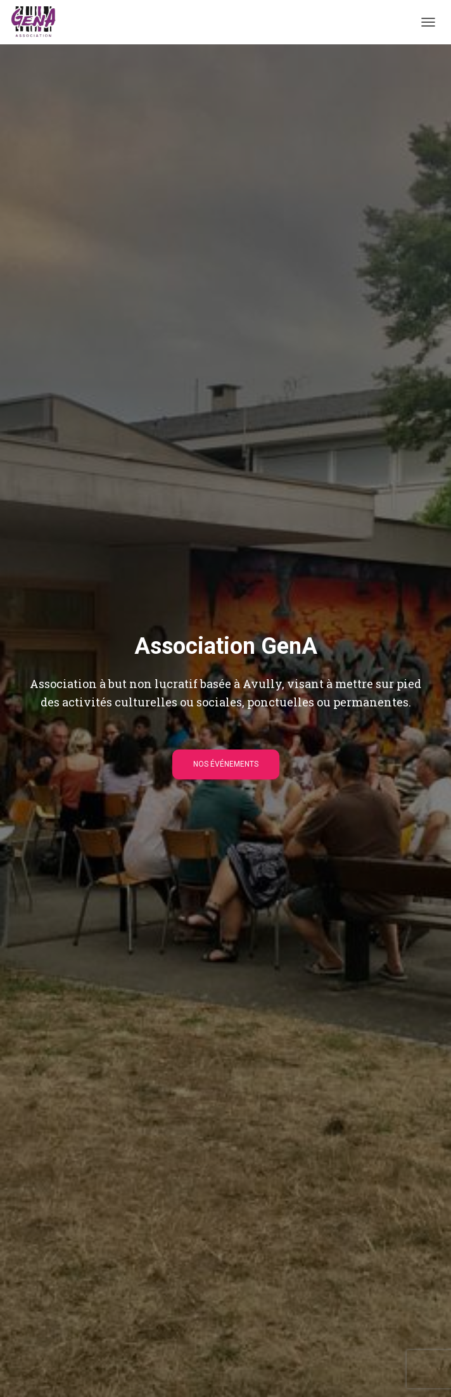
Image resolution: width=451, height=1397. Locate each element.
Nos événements (225, 764)
